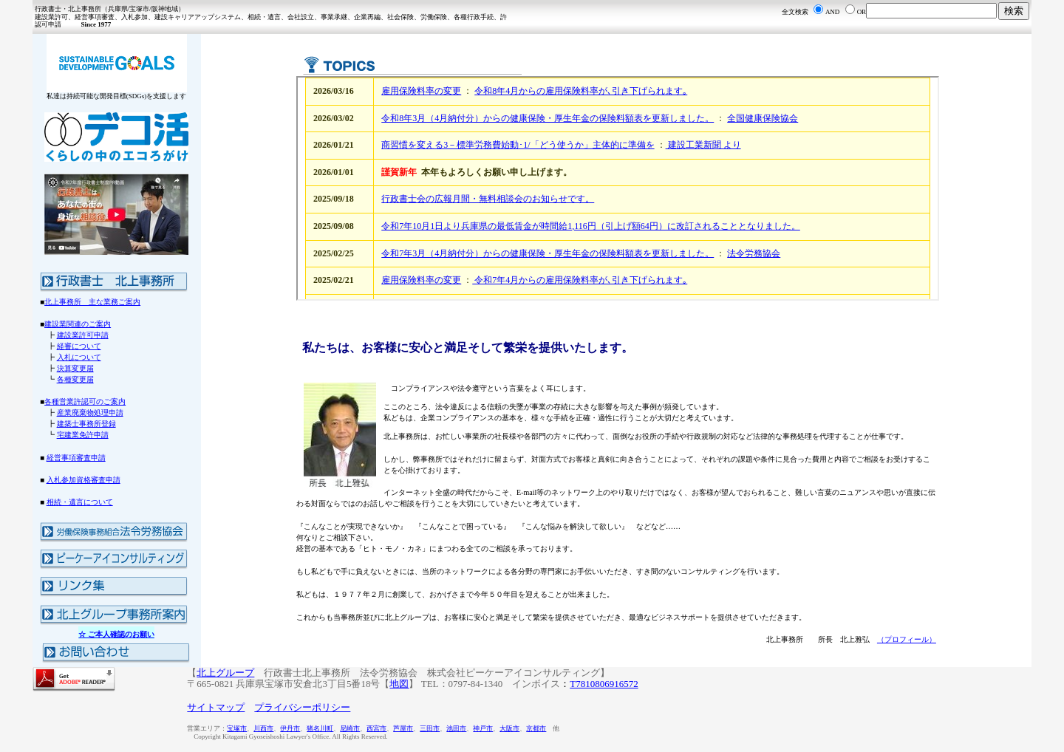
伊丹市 (290, 728)
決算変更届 (75, 368)
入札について (79, 357)
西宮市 (376, 728)
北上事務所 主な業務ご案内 (92, 302)
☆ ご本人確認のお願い (116, 634)
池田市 (456, 728)
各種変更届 (75, 379)
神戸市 (483, 728)
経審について (79, 346)
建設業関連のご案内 (77, 324)
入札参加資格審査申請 (83, 480)
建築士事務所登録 (86, 424)
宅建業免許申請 (83, 435)
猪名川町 (320, 728)
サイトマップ (216, 707)
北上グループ (225, 672)
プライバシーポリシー (302, 707)
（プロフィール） (906, 639)
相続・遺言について (80, 502)
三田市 (430, 728)
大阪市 (509, 728)
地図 (399, 683)
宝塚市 (237, 728)
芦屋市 (403, 728)
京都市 (536, 728)
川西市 (263, 728)
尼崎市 (350, 728)
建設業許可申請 (83, 335)
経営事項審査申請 (76, 458)
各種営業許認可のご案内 (85, 401)
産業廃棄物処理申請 (90, 413)
